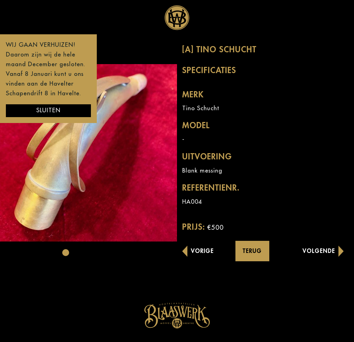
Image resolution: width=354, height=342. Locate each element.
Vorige (202, 251)
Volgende (318, 251)
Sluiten (48, 110)
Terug (252, 251)
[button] (65, 252)
